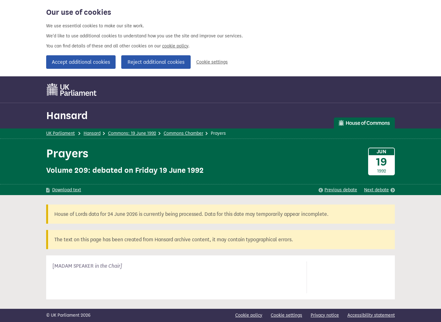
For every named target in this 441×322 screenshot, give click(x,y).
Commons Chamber (183, 133)
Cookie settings (212, 62)
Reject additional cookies (156, 62)
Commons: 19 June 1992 (132, 133)
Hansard (67, 115)
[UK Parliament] (71, 89)
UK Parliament (60, 133)
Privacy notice (325, 315)
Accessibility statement (371, 315)
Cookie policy (248, 315)
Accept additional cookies (81, 62)
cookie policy (175, 46)
